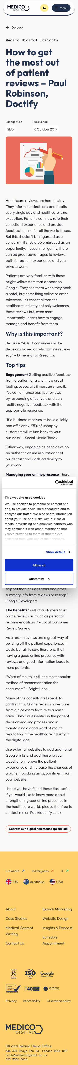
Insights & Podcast (57, 927)
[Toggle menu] (61, 8)
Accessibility (31, 1001)
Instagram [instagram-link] (43, 871)
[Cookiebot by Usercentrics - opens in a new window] (55, 482)
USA (56, 882)
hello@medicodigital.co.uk (26, 1055)
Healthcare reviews (22, 200)
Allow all (39, 565)
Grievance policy (59, 1001)
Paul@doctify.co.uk (45, 812)
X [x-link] (65, 871)
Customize (39, 579)
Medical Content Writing (19, 930)
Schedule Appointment (53, 940)
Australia (34, 882)
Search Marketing (57, 909)
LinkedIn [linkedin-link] (15, 871)
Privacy (11, 1001)
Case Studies (16, 918)
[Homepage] (18, 8)
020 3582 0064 (16, 1059)
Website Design (55, 918)
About (11, 909)
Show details (55, 552)
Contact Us (15, 943)
